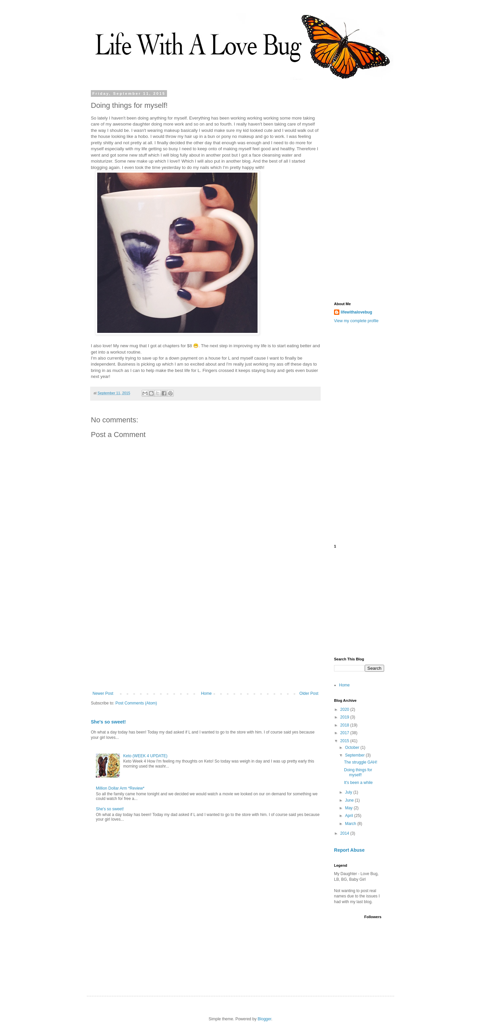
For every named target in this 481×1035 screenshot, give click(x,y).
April (349, 815)
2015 (345, 741)
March (351, 823)
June (350, 800)
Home (206, 693)
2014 (345, 833)
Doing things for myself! (358, 772)
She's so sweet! (108, 721)
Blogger (264, 1019)
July (349, 792)
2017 (345, 733)
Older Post (308, 693)
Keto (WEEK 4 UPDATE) (145, 756)
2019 (345, 717)
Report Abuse (349, 850)
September (355, 755)
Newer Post (103, 693)
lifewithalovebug (356, 312)
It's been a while (358, 782)
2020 (345, 709)
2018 (345, 725)
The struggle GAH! (360, 762)
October (352, 747)
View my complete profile (356, 321)
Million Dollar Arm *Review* (120, 788)
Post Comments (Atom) (136, 703)
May (349, 808)
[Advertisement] (205, 636)
